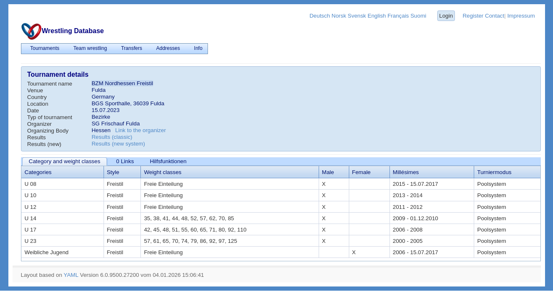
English (377, 16)
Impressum (521, 16)
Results (36, 137)
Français (398, 16)
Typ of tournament (49, 117)
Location (37, 104)
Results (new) (44, 144)
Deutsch (319, 16)
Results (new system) (118, 144)
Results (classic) (111, 137)
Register (472, 16)
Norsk (339, 16)
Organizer (39, 124)
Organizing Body (48, 131)
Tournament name (49, 84)
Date (33, 110)
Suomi (418, 16)
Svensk (357, 16)
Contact (494, 16)
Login (446, 16)
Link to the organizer (140, 130)
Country (37, 97)
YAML (71, 275)
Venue (35, 90)
